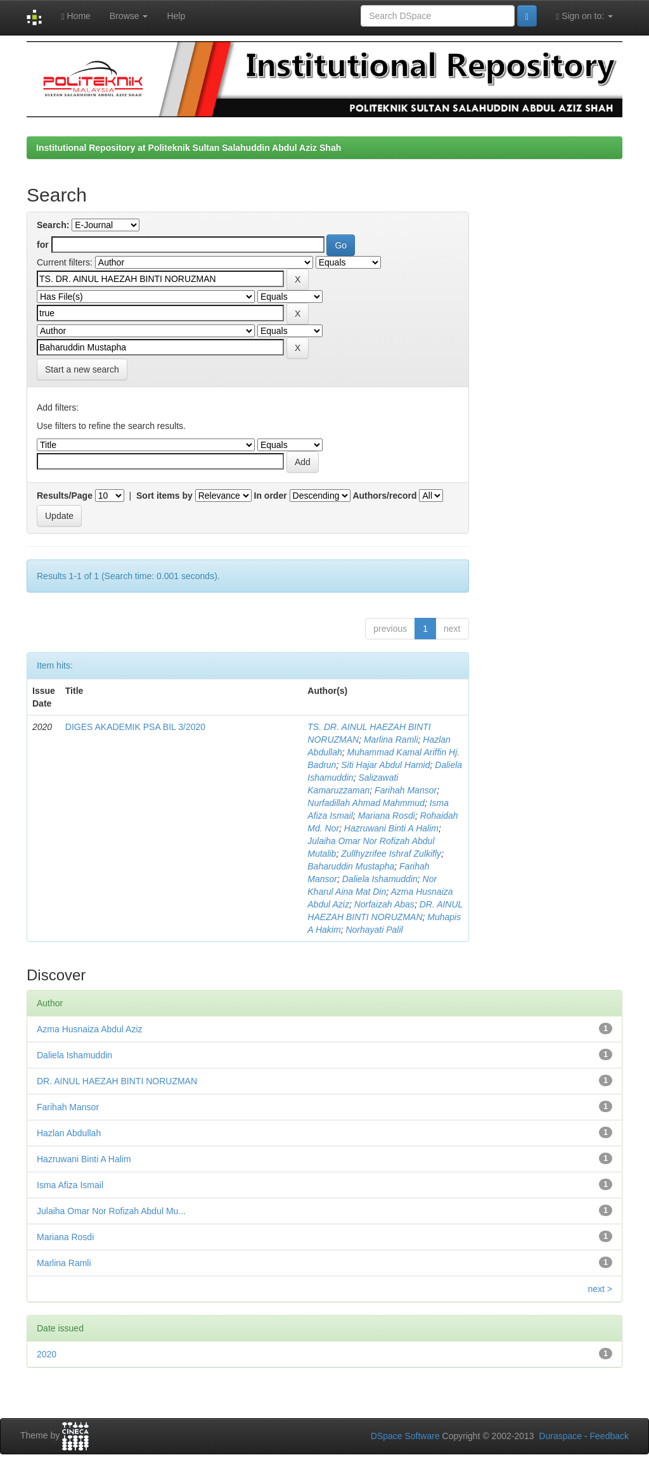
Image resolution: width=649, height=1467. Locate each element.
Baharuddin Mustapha (350, 866)
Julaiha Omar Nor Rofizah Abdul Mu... (111, 1211)
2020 (46, 1354)
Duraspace (560, 1436)
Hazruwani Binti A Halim (391, 828)
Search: (53, 225)
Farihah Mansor (406, 790)
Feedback (609, 1436)
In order (270, 495)
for (43, 245)
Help (176, 16)
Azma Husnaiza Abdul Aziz (90, 1029)
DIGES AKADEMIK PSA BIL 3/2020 (135, 727)
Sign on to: (584, 16)
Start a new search (82, 369)
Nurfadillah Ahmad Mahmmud (366, 803)
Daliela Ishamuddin (380, 879)
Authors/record (384, 495)
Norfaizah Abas (384, 904)
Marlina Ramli (391, 739)
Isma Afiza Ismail (70, 1185)
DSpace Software (405, 1436)
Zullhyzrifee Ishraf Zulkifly (391, 854)
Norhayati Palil (373, 930)
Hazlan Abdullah (69, 1133)
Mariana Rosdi (386, 815)
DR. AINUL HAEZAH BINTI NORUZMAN (117, 1081)
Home (75, 16)
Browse (129, 16)
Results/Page (65, 495)
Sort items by (164, 495)
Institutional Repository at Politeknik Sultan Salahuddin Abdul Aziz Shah (188, 148)
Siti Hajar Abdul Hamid (385, 765)
